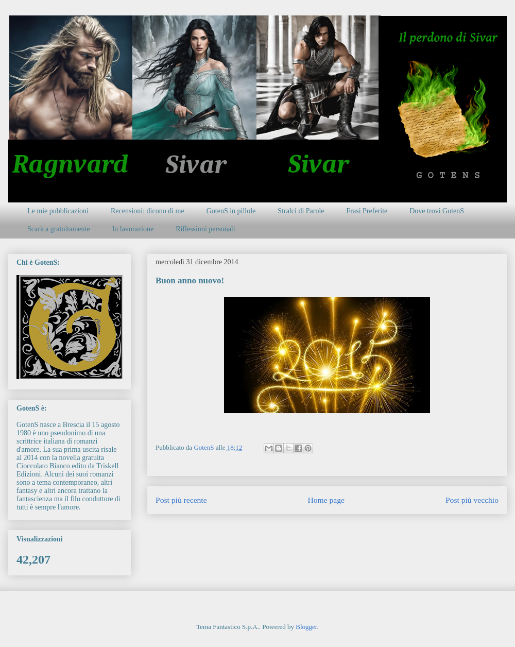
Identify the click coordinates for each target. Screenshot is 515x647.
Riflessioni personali (205, 229)
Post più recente (181, 500)
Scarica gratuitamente (58, 229)
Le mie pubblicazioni (58, 211)
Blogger (306, 627)
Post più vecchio (472, 500)
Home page (326, 500)
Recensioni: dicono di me (147, 211)
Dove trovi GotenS (436, 211)
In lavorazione (132, 229)
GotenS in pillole (231, 211)
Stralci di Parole (301, 211)
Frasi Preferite (367, 211)
